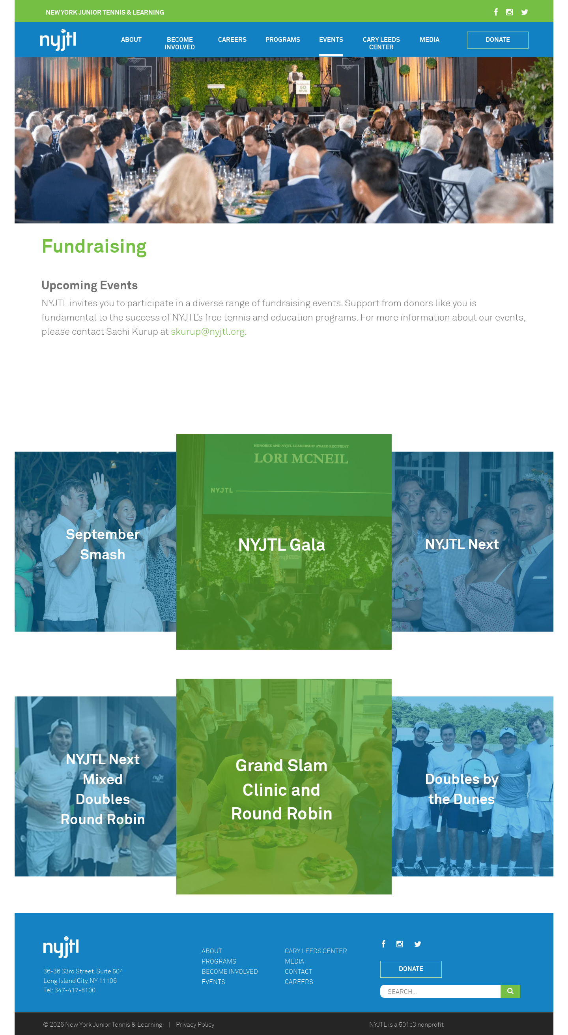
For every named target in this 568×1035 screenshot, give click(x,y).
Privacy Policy (195, 1025)
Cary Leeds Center (381, 43)
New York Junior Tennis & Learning (114, 1025)
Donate (498, 40)
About (131, 40)
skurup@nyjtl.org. (209, 332)
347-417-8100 (74, 990)
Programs (282, 40)
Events (331, 40)
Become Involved (179, 43)
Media (429, 40)
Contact (298, 972)
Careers (232, 40)
